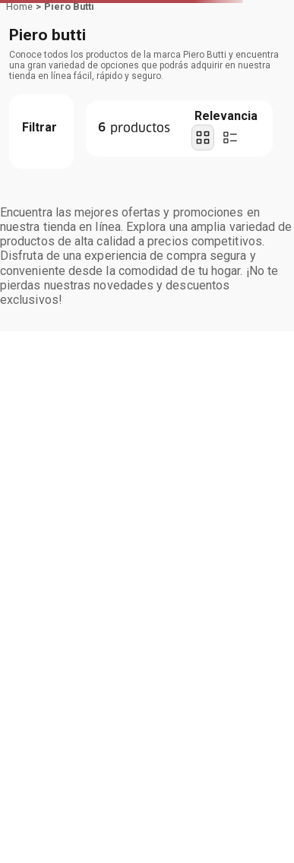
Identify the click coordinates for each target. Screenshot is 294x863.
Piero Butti (69, 6)
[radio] (202, 137)
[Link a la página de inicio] (19, 7)
